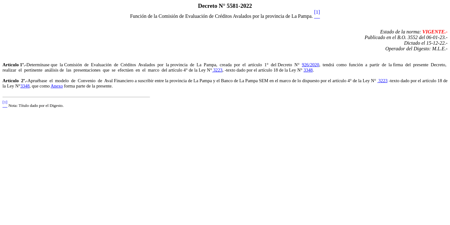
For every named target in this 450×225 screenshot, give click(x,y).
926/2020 (310, 64)
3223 (217, 70)
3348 (307, 70)
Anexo (57, 85)
